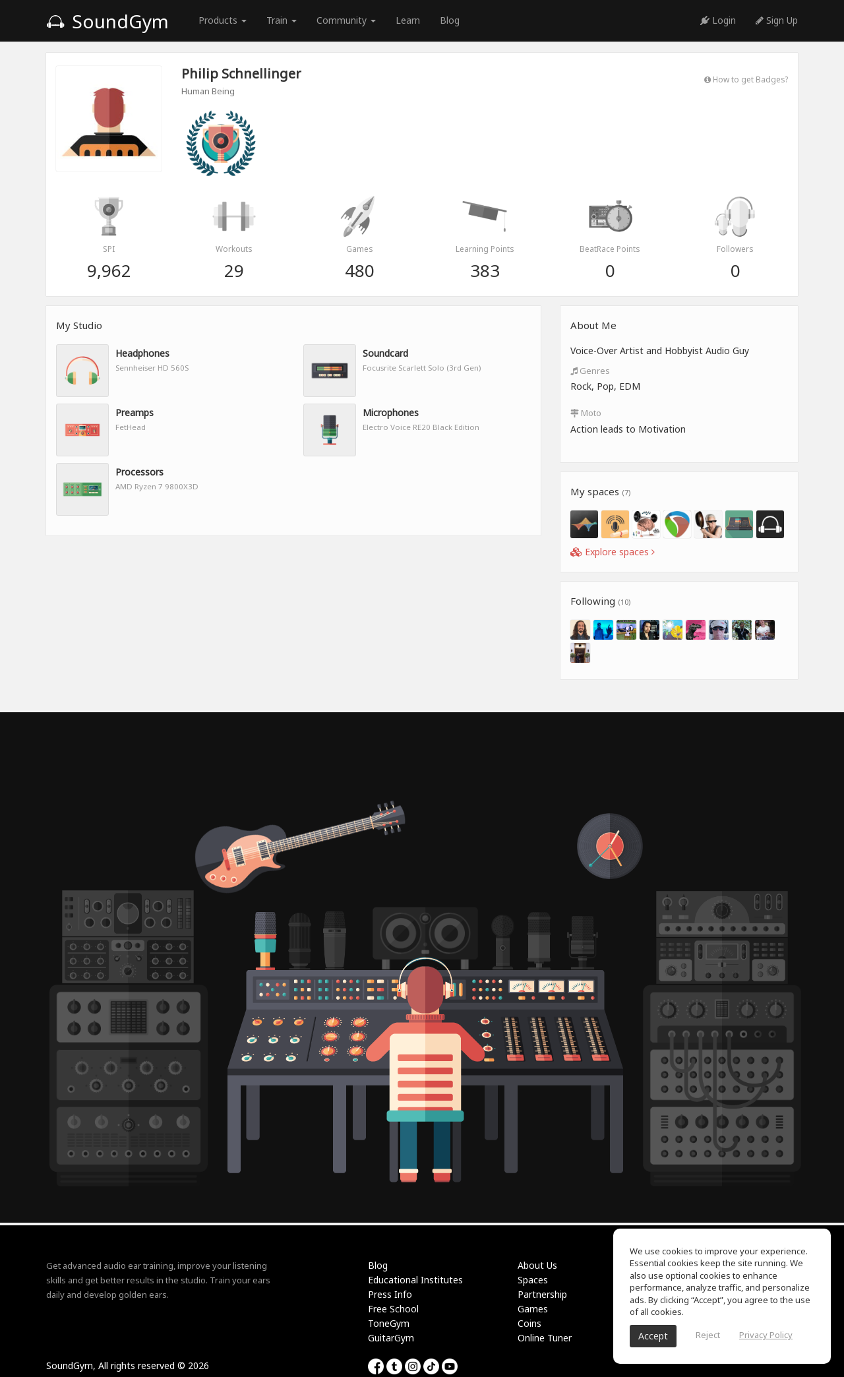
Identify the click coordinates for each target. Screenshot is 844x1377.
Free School (393, 1308)
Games (533, 1308)
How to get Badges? (746, 79)
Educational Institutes (415, 1279)
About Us (537, 1265)
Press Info (390, 1294)
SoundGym (107, 21)
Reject (708, 1335)
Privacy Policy (766, 1335)
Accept (653, 1336)
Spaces (533, 1279)
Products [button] (222, 20)
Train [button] (281, 20)
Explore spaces (612, 551)
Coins (529, 1323)
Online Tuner (545, 1337)
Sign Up (777, 20)
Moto (585, 413)
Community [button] (346, 20)
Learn (408, 20)
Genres (590, 371)
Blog (450, 20)
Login (718, 20)
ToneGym (388, 1323)
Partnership (542, 1294)
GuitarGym (391, 1337)
